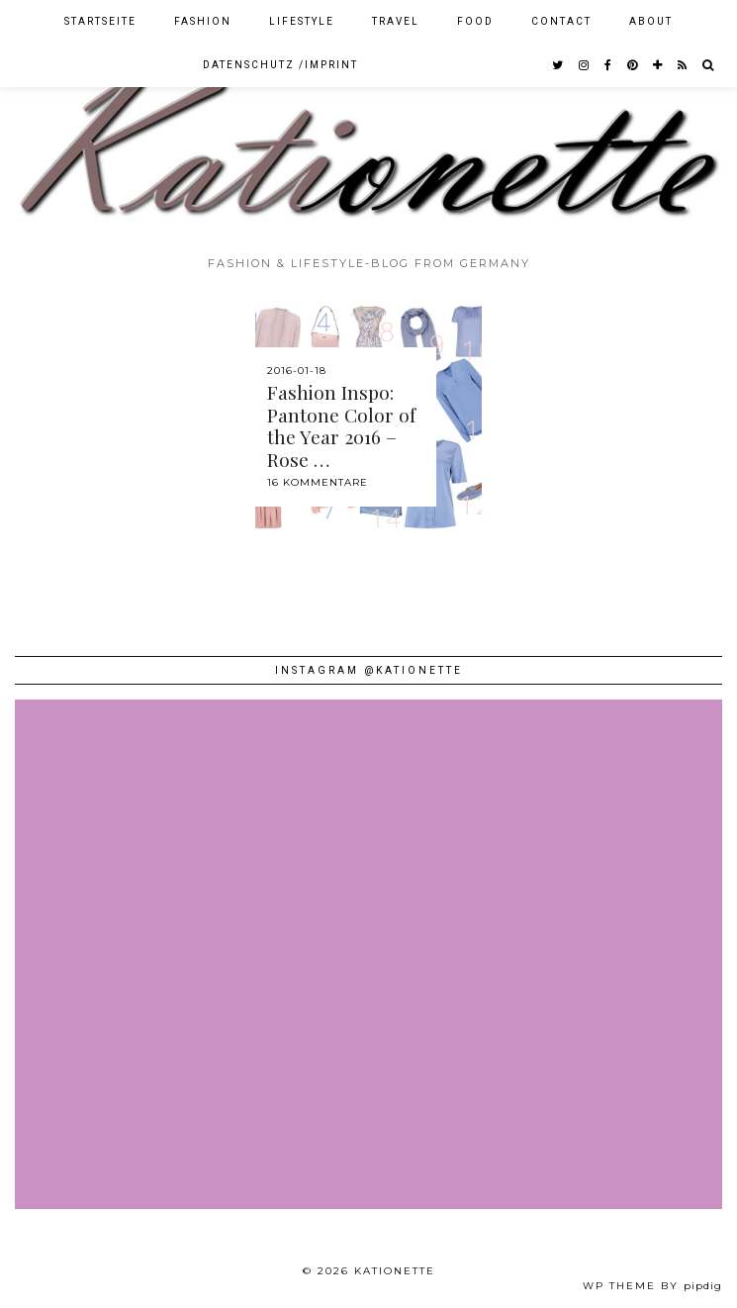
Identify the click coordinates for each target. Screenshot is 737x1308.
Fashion (202, 21)
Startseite (100, 21)
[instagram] (585, 65)
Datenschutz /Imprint (280, 64)
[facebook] (608, 65)
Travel (395, 21)
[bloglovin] (658, 65)
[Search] (708, 65)
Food (475, 21)
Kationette (394, 1270)
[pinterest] (633, 65)
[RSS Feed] (683, 65)
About (651, 21)
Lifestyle (301, 21)
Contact (561, 21)
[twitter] (558, 65)
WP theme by (652, 1285)
